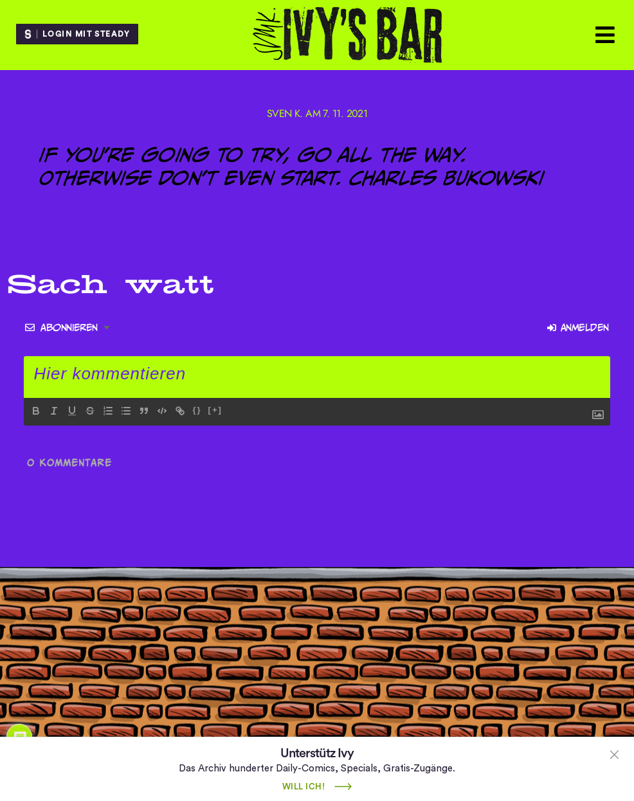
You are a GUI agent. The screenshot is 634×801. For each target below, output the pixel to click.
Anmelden (577, 327)
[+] (215, 410)
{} (196, 410)
